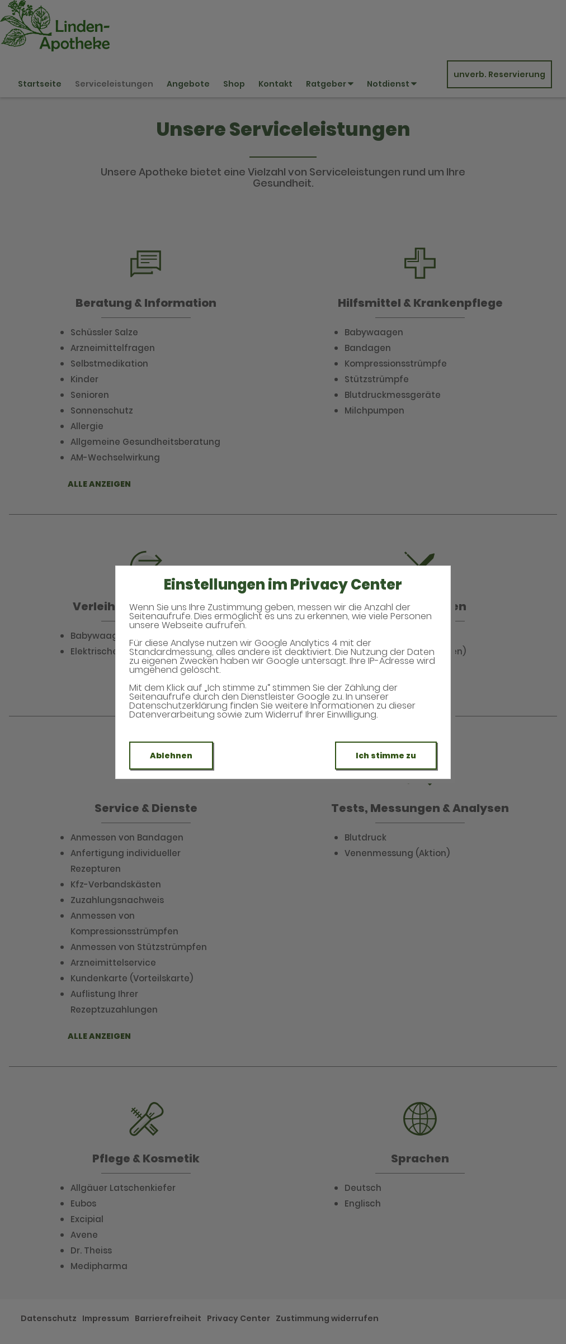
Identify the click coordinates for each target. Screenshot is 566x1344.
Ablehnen (171, 755)
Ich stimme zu (386, 755)
